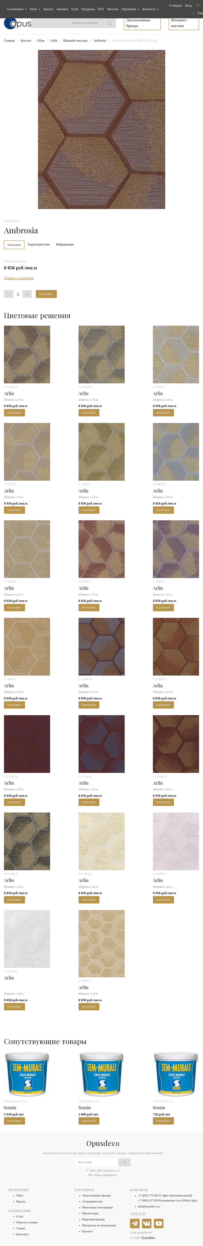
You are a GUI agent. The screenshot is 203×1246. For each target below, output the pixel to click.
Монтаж (112, 9)
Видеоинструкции (93, 1219)
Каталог (26, 40)
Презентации (90, 1213)
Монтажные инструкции (97, 1207)
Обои (41, 40)
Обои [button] (34, 9)
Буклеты (87, 1231)
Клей (74, 9)
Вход (188, 5)
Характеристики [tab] (39, 244)
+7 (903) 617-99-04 (149, 1200)
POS (101, 9)
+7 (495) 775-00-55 (149, 1195)
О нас (20, 1216)
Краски (48, 9)
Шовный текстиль (75, 40)
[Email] (103, 1162)
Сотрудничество (92, 1201)
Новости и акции (27, 1222)
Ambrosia (100, 40)
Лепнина (62, 9)
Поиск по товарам (85, 23)
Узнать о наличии (19, 278)
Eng (200, 13)
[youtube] (159, 1224)
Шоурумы (88, 9)
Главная (9, 40)
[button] (175, 6)
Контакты (23, 1234)
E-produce (148, 1237)
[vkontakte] (147, 1224)
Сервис (21, 1228)
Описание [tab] (14, 244)
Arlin (54, 40)
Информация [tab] (65, 244)
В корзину (46, 294)
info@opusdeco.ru (149, 1206)
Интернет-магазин (179, 23)
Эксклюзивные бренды (138, 23)
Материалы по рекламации (99, 1225)
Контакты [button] (149, 9)
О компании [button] (15, 9)
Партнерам (129, 9)
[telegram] (135, 1224)
